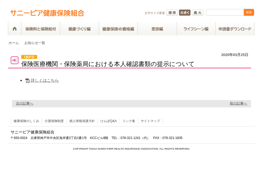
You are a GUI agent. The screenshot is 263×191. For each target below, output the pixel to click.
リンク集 (128, 121)
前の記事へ (238, 103)
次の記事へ (24, 103)
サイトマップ (150, 121)
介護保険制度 (54, 121)
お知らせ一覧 (34, 43)
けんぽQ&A (108, 121)
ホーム (14, 43)
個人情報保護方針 (82, 121)
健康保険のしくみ (26, 121)
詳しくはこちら (42, 80)
